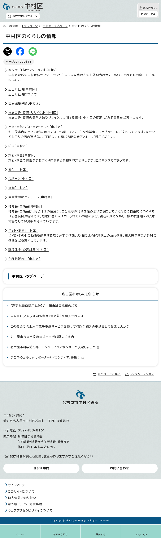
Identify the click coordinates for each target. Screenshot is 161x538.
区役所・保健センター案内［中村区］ (32, 70)
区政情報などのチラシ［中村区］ (30, 197)
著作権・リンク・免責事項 (25, 504)
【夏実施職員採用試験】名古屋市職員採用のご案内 (45, 305)
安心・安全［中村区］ (22, 155)
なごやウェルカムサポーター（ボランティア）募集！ (47, 357)
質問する (101, 534)
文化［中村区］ (18, 169)
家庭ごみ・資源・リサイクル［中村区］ (33, 112)
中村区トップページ (55, 26)
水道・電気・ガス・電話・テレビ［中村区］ (35, 126)
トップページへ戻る (142, 374)
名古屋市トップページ (25, 16)
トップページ (30, 26)
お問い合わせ (119, 468)
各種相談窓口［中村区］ (24, 258)
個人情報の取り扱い (22, 497)
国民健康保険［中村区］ (24, 103)
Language (141, 534)
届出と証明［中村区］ (22, 89)
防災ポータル (148, 14)
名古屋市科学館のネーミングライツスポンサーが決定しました (54, 347)
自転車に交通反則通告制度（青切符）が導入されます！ (48, 316)
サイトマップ (16, 485)
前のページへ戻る (109, 374)
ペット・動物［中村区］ (23, 230)
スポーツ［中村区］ (21, 178)
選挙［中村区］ (18, 187)
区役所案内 (41, 468)
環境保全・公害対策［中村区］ (28, 249)
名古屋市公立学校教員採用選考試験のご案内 (42, 336)
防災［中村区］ (18, 146)
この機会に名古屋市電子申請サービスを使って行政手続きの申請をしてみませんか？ (70, 326)
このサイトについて (21, 491)
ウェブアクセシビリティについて (30, 510)
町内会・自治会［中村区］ (25, 206)
